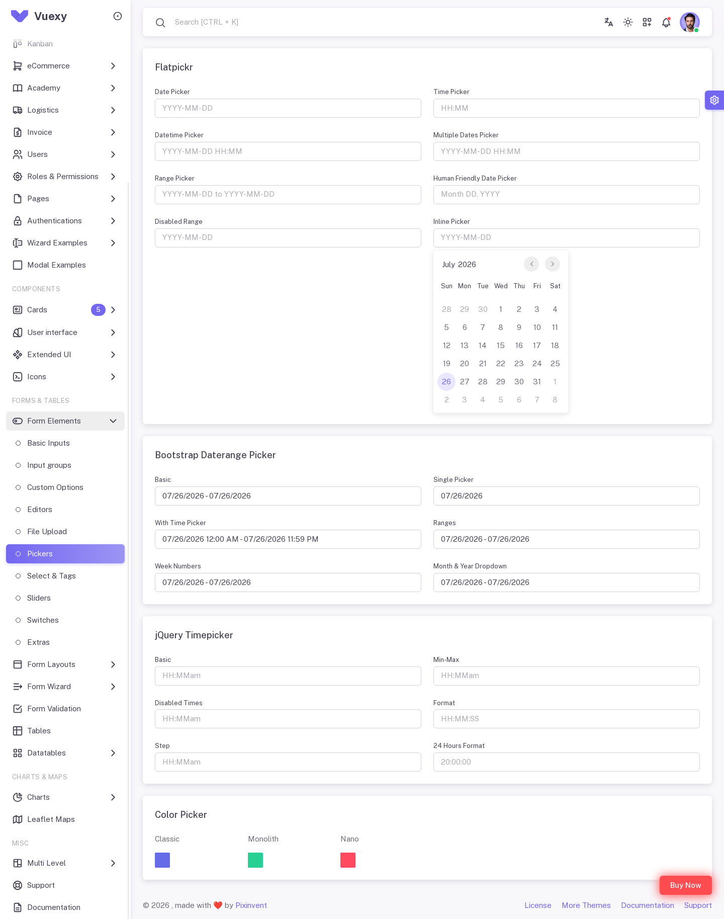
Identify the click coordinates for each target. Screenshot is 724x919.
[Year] (470, 265)
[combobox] (196, 22)
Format (444, 703)
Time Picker (451, 92)
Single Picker (453, 479)
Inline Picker (451, 221)
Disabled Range (179, 221)
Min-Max (446, 659)
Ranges (444, 523)
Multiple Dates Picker (466, 135)
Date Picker (172, 92)
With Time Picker (180, 523)
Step (162, 745)
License (538, 905)
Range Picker (175, 178)
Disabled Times (179, 703)
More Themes (586, 905)
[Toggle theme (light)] (628, 22)
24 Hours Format (459, 745)
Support (698, 905)
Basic (163, 479)
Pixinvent (251, 905)
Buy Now (685, 885)
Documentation (647, 905)
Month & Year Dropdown (470, 566)
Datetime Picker (179, 135)
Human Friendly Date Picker (475, 178)
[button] (162, 860)
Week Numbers (178, 566)
